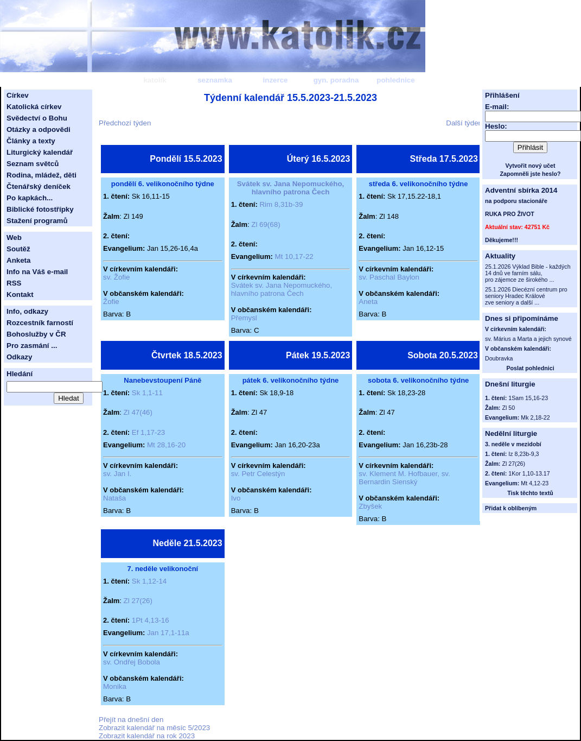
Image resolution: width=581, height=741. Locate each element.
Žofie (111, 301)
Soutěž (18, 249)
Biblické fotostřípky (40, 209)
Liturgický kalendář (40, 152)
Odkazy (19, 357)
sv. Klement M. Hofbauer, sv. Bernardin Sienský (404, 478)
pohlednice (395, 80)
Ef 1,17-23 (148, 432)
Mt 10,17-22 (294, 256)
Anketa (18, 260)
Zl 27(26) (138, 601)
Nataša (114, 498)
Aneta (368, 301)
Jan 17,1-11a (168, 633)
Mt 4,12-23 (534, 483)
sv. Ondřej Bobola (131, 662)
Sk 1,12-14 (149, 581)
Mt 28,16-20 (166, 445)
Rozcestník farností (40, 323)
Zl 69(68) (265, 224)
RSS (14, 283)
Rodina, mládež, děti (41, 175)
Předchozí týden (125, 123)
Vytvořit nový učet (531, 165)
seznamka (214, 80)
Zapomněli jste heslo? (530, 173)
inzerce (275, 80)
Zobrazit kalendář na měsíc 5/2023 (154, 728)
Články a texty (31, 141)
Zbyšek (370, 506)
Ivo (236, 498)
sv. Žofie (116, 277)
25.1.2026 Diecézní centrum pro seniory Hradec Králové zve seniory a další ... (526, 296)
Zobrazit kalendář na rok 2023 (147, 736)
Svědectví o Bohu (37, 118)
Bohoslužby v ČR (36, 334)
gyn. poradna (336, 80)
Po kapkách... (30, 198)
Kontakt (20, 294)
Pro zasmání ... (32, 345)
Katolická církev (34, 107)
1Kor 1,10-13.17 (529, 473)
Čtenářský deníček (39, 186)
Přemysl (244, 318)
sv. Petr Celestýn (258, 474)
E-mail (496, 107)
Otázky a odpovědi (39, 129)
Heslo (495, 126)
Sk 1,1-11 (147, 393)
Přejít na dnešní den (131, 719)
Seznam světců (33, 164)
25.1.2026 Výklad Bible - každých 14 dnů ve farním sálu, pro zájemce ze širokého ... (528, 273)
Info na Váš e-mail (37, 272)
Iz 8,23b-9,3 (523, 454)
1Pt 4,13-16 (150, 620)
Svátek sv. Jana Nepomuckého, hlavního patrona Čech (290, 188)
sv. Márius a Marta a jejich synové (528, 338)
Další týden (464, 123)
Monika (114, 686)
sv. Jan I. (117, 474)
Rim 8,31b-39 (281, 204)
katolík (154, 80)
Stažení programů (37, 221)
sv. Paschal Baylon (389, 277)
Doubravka (499, 358)
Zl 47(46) (138, 412)
